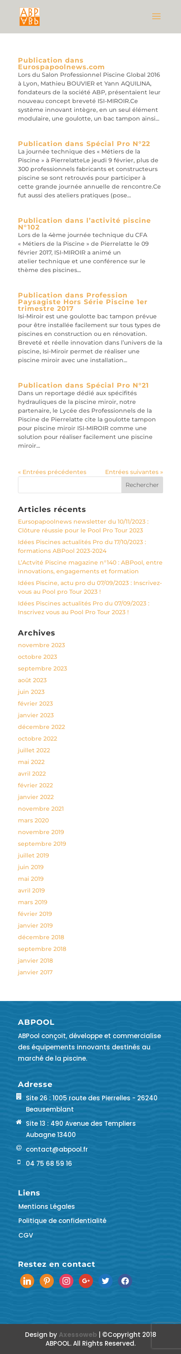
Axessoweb (78, 1334)
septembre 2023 (42, 668)
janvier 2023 (36, 715)
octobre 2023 (37, 657)
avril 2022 (32, 773)
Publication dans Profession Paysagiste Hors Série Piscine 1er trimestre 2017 (83, 302)
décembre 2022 (41, 727)
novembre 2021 (41, 808)
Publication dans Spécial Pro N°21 (83, 385)
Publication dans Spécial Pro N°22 (84, 144)
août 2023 (32, 680)
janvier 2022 (36, 797)
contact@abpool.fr (57, 1149)
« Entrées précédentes (52, 472)
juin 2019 (31, 867)
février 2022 (35, 785)
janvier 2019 (35, 925)
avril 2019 (31, 890)
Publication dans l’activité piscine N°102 (84, 224)
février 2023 (35, 703)
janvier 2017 (35, 972)
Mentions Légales (46, 1206)
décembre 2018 (41, 937)
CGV (25, 1235)
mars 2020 (33, 820)
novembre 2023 (41, 645)
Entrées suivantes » (134, 472)
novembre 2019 (41, 832)
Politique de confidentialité (62, 1220)
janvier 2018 (35, 960)
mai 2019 (31, 878)
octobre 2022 (37, 738)
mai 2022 (31, 762)
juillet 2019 (33, 855)
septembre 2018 (42, 949)
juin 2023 (31, 692)
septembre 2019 (42, 843)
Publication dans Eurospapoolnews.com (61, 63)
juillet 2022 (34, 750)
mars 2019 (33, 902)
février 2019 (35, 914)
